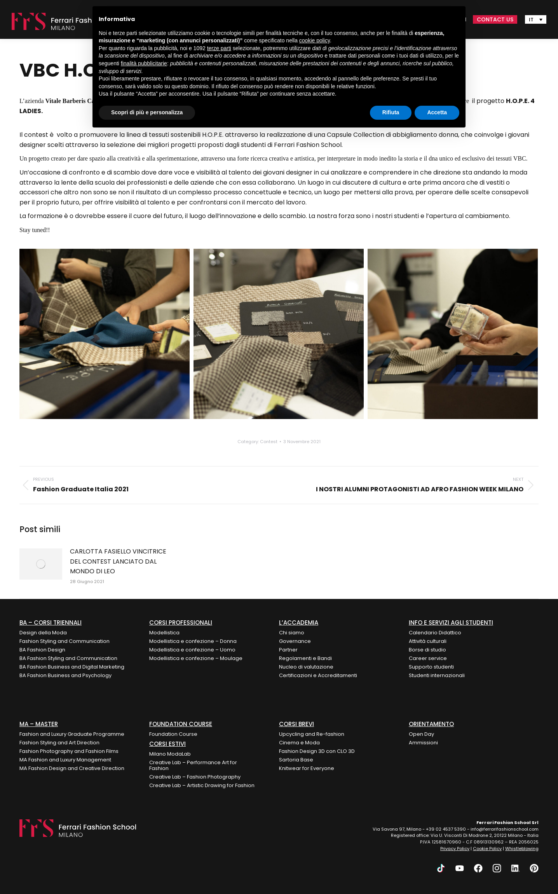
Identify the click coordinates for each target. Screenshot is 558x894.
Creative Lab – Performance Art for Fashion (193, 765)
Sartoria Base (296, 760)
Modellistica (164, 633)
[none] (535, 19)
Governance (295, 641)
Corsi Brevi (296, 724)
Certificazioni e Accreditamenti (318, 675)
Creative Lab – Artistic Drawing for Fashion (202, 785)
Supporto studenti (431, 667)
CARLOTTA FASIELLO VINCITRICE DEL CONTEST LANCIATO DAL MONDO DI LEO (118, 561)
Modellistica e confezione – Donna (193, 641)
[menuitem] (535, 19)
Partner (288, 650)
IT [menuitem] (531, 19)
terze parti (219, 48)
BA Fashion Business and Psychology (65, 675)
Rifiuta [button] (390, 112)
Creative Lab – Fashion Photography (195, 777)
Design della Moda (43, 633)
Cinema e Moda (299, 743)
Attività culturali (427, 641)
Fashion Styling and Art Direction (59, 743)
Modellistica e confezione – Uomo (192, 650)
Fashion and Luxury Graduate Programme (71, 734)
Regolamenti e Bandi (305, 658)
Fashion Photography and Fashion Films (69, 751)
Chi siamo (291, 633)
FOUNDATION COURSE (180, 724)
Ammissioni (423, 743)
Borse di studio (427, 650)
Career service (428, 658)
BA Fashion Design (42, 650)
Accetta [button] (437, 112)
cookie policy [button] (314, 40)
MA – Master (38, 724)
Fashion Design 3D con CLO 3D (317, 751)
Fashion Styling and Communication (64, 641)
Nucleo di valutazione (306, 667)
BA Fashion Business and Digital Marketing (71, 667)
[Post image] (40, 564)
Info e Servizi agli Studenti (451, 622)
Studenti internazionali (437, 675)
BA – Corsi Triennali (50, 622)
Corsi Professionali (180, 622)
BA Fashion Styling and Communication (68, 658)
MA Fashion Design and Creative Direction (71, 768)
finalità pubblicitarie (144, 63)
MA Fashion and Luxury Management (65, 760)
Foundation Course (173, 734)
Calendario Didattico (435, 633)
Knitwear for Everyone (306, 768)
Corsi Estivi (167, 744)
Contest (268, 441)
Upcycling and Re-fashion (311, 734)
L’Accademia (298, 622)
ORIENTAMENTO (431, 724)
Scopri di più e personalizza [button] (147, 112)
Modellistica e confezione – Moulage (195, 658)
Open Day (421, 734)
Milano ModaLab (170, 754)
